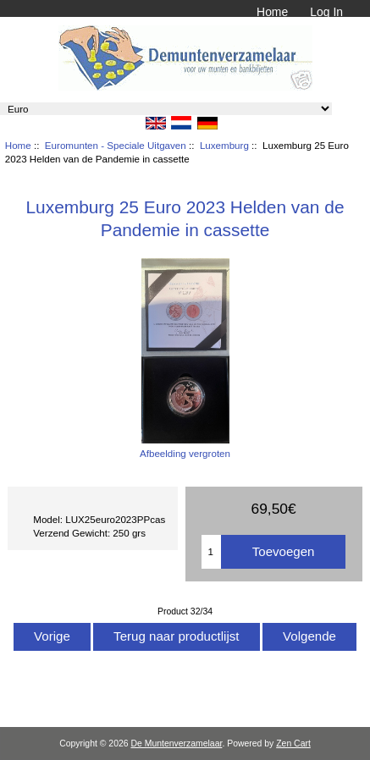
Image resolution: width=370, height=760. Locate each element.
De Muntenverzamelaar (176, 743)
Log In (326, 12)
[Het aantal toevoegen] (211, 552)
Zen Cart (293, 743)
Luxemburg (224, 145)
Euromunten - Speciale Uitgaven (115, 145)
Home (272, 12)
